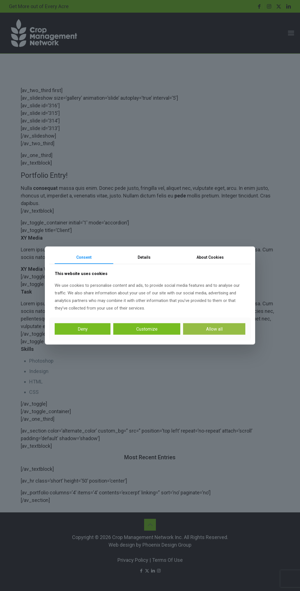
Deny (83, 328)
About (210, 257)
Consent (84, 257)
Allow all (214, 328)
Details (144, 257)
